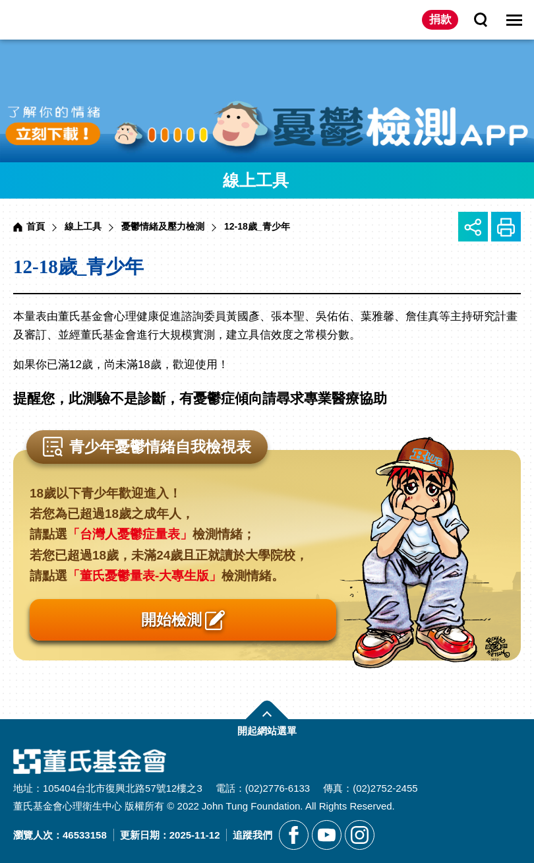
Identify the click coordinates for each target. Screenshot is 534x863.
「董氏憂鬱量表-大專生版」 (144, 576)
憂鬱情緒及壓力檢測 (162, 226)
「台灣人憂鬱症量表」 (130, 534)
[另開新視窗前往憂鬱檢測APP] (267, 101)
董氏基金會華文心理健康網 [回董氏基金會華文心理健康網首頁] (66, 20)
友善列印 (506, 226)
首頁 (35, 226)
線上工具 (83, 226)
